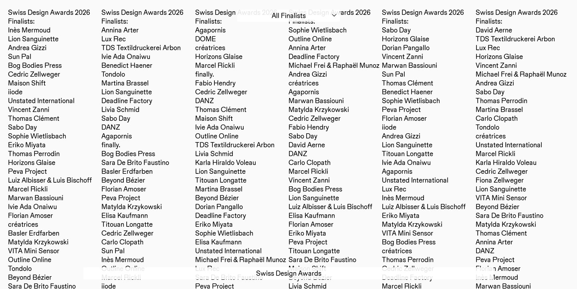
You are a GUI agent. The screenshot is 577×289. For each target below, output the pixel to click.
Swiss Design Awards (288, 273)
